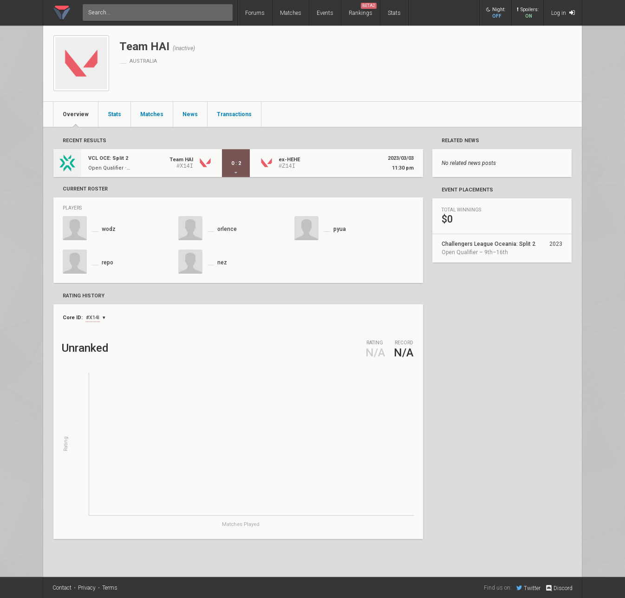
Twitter (528, 588)
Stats (394, 13)
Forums (255, 13)
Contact (62, 588)
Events (325, 13)
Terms (109, 588)
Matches (290, 13)
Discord (559, 588)
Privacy (87, 588)
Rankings (363, 9)
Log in (563, 12)
